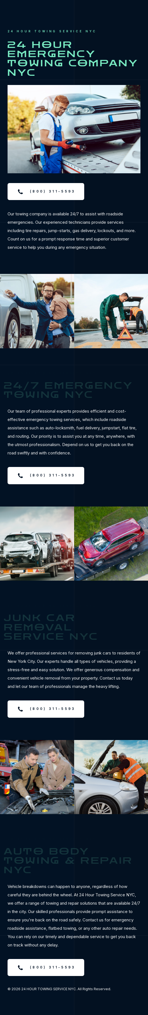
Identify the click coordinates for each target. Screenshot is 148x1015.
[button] (46, 191)
